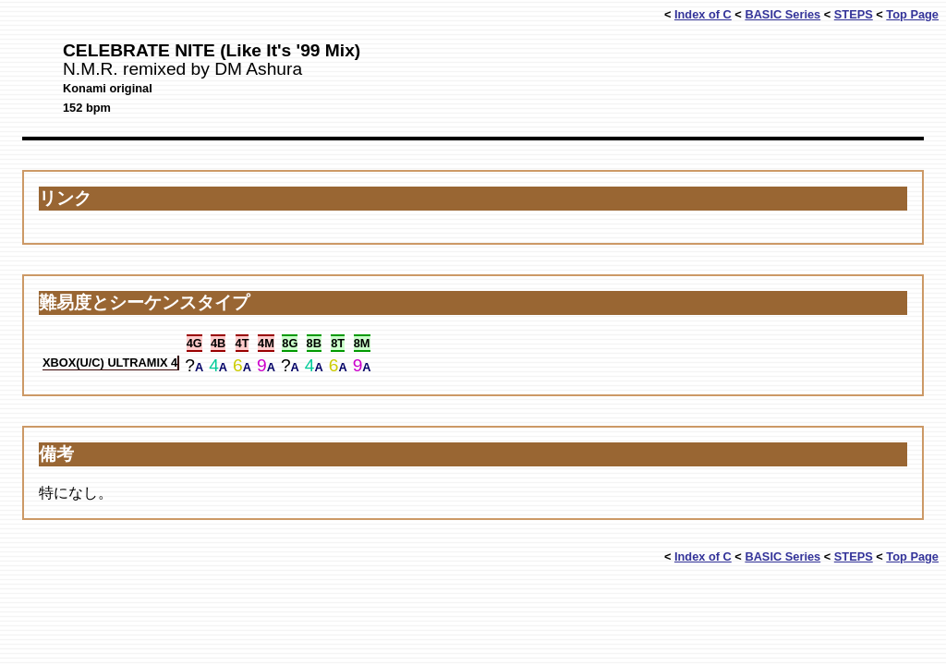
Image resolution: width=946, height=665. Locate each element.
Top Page (912, 14)
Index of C (703, 14)
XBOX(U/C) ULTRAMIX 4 (109, 362)
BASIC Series (782, 14)
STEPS (853, 14)
